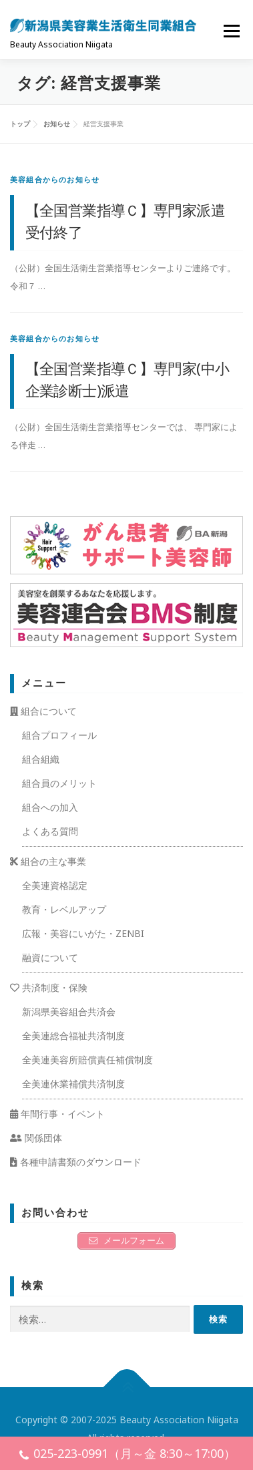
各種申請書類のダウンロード (76, 1161)
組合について (43, 711)
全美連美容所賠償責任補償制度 (87, 1059)
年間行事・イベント (57, 1113)
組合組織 (40, 759)
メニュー (231, 31)
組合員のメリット (59, 783)
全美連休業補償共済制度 (73, 1083)
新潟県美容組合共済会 (68, 1011)
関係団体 (36, 1137)
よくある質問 (50, 831)
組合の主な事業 (48, 861)
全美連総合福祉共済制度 (73, 1035)
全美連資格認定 (54, 885)
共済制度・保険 (48, 987)
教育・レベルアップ (64, 909)
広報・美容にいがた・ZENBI (83, 933)
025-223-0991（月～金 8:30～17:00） (127, 1455)
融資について (50, 957)
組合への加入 (50, 807)
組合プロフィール (59, 735)
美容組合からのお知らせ (54, 179)
